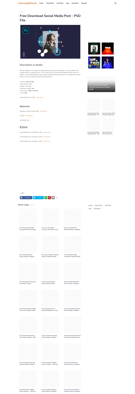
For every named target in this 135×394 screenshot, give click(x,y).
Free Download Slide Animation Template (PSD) (72, 255)
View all (32, 205)
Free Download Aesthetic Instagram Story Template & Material (72, 390)
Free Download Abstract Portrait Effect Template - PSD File (49, 390)
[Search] (115, 3)
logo (90, 208)
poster (27, 12)
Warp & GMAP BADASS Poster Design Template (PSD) (71, 282)
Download (39, 97)
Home (21, 12)
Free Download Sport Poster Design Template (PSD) (26, 256)
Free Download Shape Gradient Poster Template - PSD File (72, 363)
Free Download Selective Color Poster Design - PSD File (27, 336)
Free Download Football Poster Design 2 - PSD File (50, 363)
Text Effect (60, 3)
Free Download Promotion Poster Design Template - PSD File (72, 309)
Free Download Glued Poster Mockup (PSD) (48, 282)
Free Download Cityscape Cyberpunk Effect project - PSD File (27, 363)
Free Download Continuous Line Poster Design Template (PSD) (27, 282)
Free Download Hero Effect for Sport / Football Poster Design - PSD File (72, 336)
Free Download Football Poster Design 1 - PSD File (27, 390)
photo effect (98, 205)
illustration (97, 208)
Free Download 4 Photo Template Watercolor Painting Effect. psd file (108, 114)
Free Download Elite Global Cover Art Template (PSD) (27, 309)
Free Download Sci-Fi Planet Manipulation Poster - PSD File (50, 309)
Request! (84, 3)
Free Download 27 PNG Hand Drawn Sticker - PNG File (107, 133)
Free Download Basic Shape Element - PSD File (93, 133)
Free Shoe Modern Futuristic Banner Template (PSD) (50, 255)
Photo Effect (50, 3)
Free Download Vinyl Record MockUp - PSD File (93, 114)
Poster (41, 3)
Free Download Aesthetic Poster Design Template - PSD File (49, 336)
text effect (108, 205)
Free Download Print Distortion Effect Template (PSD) (72, 229)
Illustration (75, 3)
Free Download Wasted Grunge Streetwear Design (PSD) (27, 229)
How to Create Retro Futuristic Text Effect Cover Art (50, 229)
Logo (67, 3)
